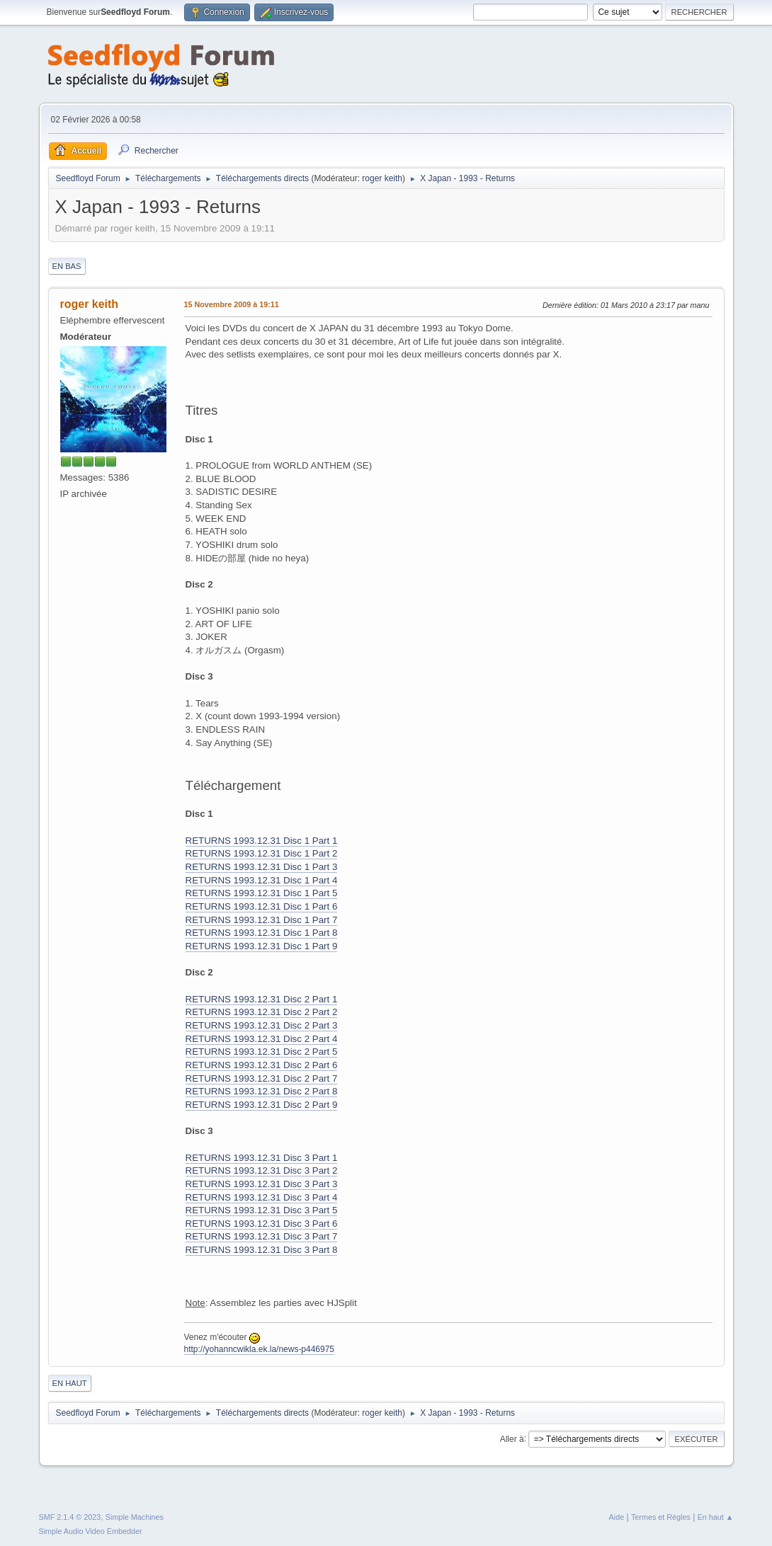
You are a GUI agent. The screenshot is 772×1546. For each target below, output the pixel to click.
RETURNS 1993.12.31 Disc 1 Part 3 (262, 866)
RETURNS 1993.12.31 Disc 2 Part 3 (262, 1025)
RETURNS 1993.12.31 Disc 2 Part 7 (262, 1078)
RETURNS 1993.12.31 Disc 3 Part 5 (262, 1210)
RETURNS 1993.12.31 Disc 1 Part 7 (262, 920)
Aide (617, 1517)
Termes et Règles (661, 1517)
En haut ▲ (716, 1517)
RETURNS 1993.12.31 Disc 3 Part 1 (262, 1157)
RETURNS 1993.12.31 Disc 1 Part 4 (262, 880)
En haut (69, 1383)
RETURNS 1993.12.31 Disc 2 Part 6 (262, 1065)
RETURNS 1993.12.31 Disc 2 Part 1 (262, 999)
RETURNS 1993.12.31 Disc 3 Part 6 (262, 1223)
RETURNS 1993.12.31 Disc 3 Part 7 (262, 1236)
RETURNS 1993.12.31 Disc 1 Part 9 (262, 946)
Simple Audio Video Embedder (90, 1531)
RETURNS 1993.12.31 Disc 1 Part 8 (262, 932)
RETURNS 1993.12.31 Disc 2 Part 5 (262, 1051)
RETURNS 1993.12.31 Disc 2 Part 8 (262, 1091)
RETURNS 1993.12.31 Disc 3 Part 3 (262, 1184)
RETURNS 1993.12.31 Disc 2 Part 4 (262, 1038)
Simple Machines (135, 1517)
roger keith (382, 178)
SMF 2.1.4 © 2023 (70, 1517)
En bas (66, 266)
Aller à (512, 1438)
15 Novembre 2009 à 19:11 (231, 304)
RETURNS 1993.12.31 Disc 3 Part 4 (262, 1197)
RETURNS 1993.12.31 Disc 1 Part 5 (262, 893)
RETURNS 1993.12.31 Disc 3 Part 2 (262, 1170)
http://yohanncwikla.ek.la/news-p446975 (259, 1349)
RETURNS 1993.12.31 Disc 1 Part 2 (262, 853)
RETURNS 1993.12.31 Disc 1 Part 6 (262, 906)
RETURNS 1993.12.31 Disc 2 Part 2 (262, 1012)
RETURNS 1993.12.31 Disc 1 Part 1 (262, 840)
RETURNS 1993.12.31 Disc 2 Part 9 (262, 1104)
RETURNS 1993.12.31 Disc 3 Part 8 (262, 1249)
